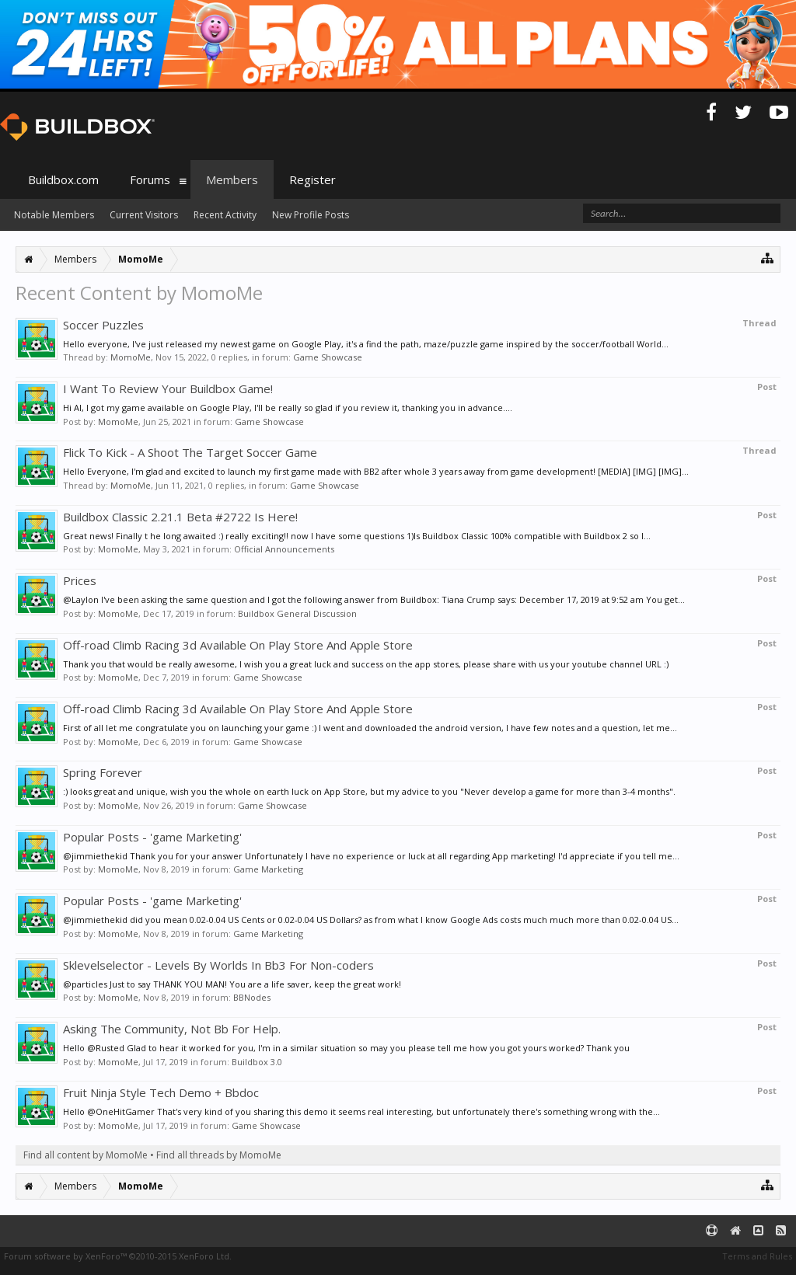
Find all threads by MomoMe (218, 1155)
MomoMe (130, 357)
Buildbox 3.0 (257, 1062)
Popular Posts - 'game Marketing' (152, 837)
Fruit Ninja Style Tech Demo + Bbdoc (161, 1092)
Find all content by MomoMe (85, 1155)
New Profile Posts (310, 214)
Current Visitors (144, 214)
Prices (79, 580)
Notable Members (54, 214)
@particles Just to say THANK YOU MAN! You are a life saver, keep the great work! (232, 984)
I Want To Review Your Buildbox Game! (168, 388)
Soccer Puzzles (103, 325)
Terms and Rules (757, 1256)
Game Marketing (268, 869)
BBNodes (252, 997)
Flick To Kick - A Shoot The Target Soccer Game (190, 452)
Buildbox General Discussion (297, 613)
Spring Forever (102, 772)
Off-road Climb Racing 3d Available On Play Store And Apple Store (238, 645)
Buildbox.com (63, 179)
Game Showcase (327, 357)
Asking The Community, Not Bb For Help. (172, 1028)
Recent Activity (225, 214)
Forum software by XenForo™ (118, 1256)
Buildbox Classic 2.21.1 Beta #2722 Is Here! (180, 516)
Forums (150, 179)
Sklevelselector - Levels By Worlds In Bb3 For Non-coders (218, 965)
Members (232, 179)
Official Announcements (284, 549)
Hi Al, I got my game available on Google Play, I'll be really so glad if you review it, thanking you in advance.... (287, 407)
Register (312, 179)
